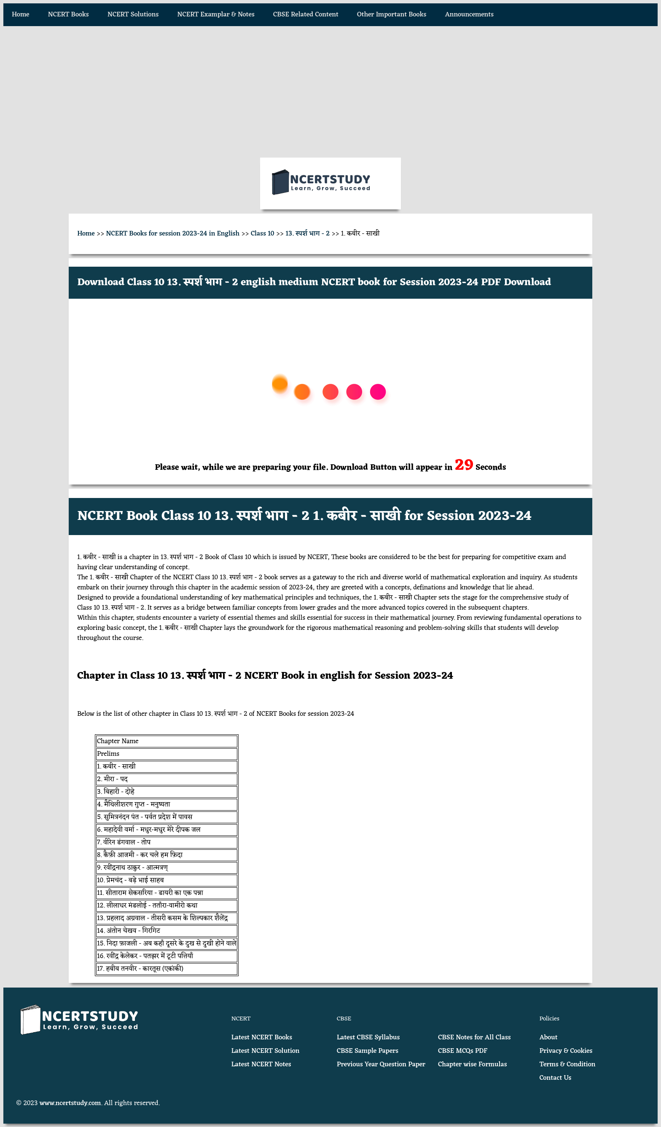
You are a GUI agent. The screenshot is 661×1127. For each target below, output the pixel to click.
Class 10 (262, 234)
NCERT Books (68, 15)
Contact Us (556, 1078)
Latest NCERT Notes (261, 1065)
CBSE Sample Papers (367, 1051)
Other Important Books (391, 15)
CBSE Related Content (306, 15)
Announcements (469, 15)
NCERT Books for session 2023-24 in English (173, 234)
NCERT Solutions (133, 15)
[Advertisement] (330, 92)
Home (21, 15)
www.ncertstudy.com (70, 1103)
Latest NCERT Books (261, 1038)
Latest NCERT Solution (265, 1051)
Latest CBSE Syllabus (368, 1038)
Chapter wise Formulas (472, 1065)
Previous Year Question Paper (381, 1065)
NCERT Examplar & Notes (216, 15)
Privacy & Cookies (566, 1051)
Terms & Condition (568, 1065)
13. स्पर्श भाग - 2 (308, 234)
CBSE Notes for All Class (474, 1038)
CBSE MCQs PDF (462, 1051)
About (549, 1038)
